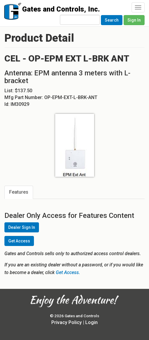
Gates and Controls (11, 12)
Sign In (134, 20)
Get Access (19, 241)
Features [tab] (18, 192)
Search (112, 20)
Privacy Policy (66, 322)
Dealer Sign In (21, 227)
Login (91, 322)
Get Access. (68, 272)
